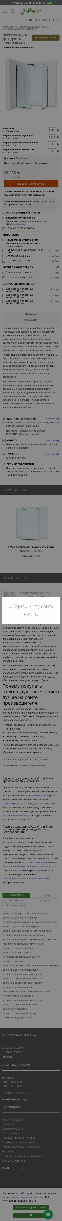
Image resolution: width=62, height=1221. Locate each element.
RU (37, 614)
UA (27, 614)
